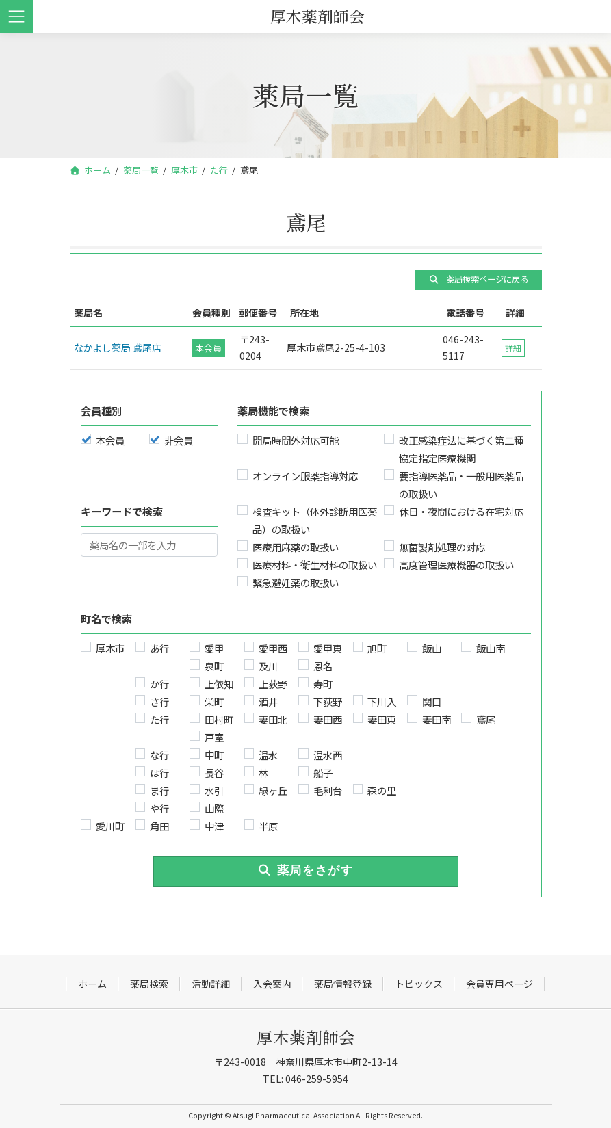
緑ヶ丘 (273, 790)
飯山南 (490, 648)
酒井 (268, 701)
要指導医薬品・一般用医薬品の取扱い (461, 485)
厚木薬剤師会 (306, 1036)
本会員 (109, 440)
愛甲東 (327, 648)
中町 (213, 755)
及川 (268, 666)
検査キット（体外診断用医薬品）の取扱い (314, 520)
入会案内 (272, 984)
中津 (213, 826)
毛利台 (327, 790)
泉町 (213, 666)
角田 (159, 826)
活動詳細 (211, 984)
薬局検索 (149, 984)
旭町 (377, 648)
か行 (159, 684)
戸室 (213, 737)
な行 (159, 755)
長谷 (213, 772)
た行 (159, 719)
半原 (268, 826)
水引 (213, 790)
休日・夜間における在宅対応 (461, 511)
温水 (268, 755)
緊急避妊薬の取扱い (295, 582)
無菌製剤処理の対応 (442, 547)
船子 (322, 772)
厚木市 (109, 648)
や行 (159, 808)
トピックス (419, 984)
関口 (431, 701)
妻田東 (381, 719)
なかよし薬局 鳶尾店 (117, 347)
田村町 (218, 719)
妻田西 (327, 719)
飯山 (431, 648)
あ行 (159, 648)
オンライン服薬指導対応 (304, 476)
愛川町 (109, 826)
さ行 (159, 701)
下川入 (381, 701)
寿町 (322, 684)
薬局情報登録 (343, 984)
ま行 (159, 790)
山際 (213, 808)
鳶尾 (485, 719)
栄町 (213, 701)
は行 (159, 772)
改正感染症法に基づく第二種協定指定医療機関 (461, 449)
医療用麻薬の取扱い (295, 547)
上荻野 (273, 684)
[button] (478, 280)
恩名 (322, 666)
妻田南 (435, 719)
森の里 (381, 790)
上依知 (218, 684)
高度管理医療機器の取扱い (456, 565)
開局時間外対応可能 (295, 440)
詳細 (513, 348)
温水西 (327, 755)
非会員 (178, 440)
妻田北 (273, 719)
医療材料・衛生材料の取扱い (314, 565)
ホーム (92, 984)
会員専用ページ (499, 984)
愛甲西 (273, 648)
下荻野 (327, 701)
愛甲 (213, 648)
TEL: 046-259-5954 (305, 1079)
